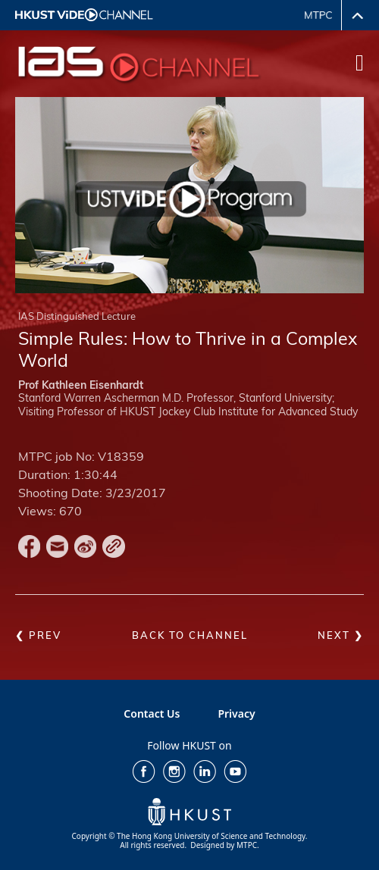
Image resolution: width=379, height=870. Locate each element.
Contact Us (152, 713)
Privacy (236, 713)
